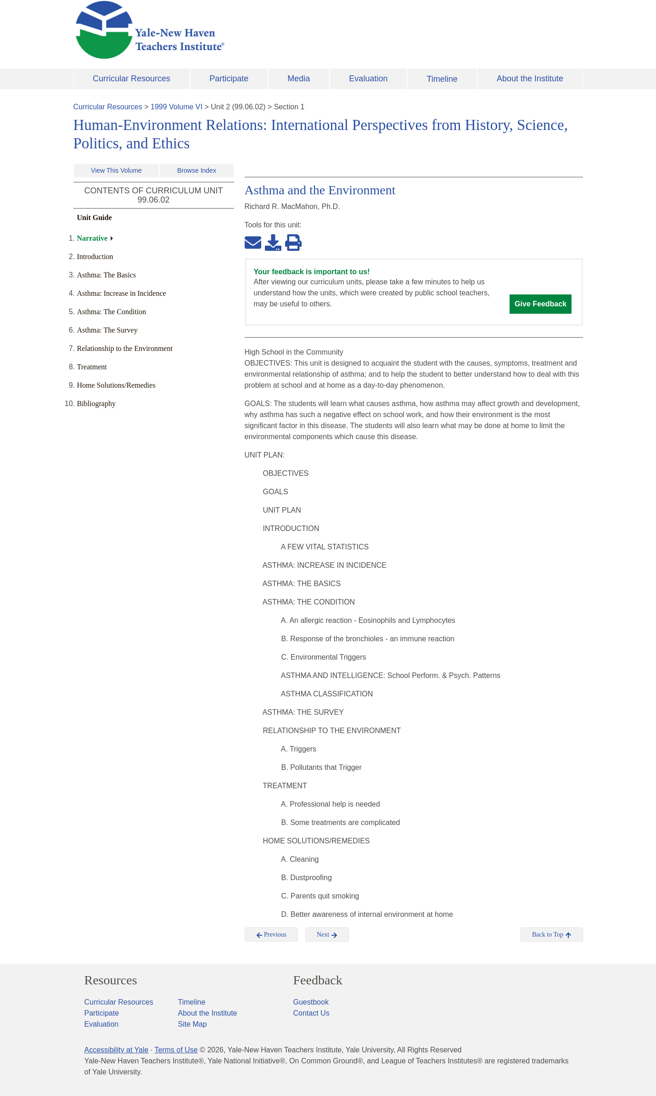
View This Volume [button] (116, 170)
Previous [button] (271, 934)
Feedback (317, 980)
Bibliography (96, 403)
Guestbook (311, 1002)
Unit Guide (94, 217)
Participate (228, 78)
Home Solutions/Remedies (116, 385)
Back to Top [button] (551, 934)
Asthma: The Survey (107, 330)
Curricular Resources (131, 78)
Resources (110, 980)
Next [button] (327, 934)
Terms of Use (175, 1050)
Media (298, 78)
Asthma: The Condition (111, 312)
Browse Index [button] (196, 170)
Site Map (192, 1024)
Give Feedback (540, 304)
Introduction (95, 256)
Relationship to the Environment (125, 348)
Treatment (92, 367)
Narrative (92, 238)
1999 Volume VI (176, 107)
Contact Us (311, 1013)
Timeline (441, 79)
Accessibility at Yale (116, 1050)
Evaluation (368, 78)
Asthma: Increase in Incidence (121, 293)
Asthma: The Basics (106, 275)
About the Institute (530, 78)
